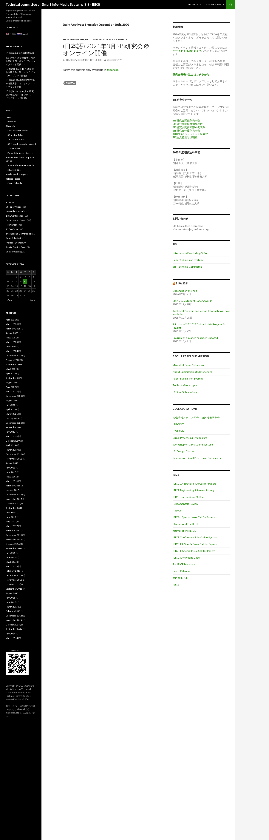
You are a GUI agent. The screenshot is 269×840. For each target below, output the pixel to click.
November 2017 (14, 499)
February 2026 (13, 328)
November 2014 (14, 620)
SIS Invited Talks (15, 135)
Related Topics (13, 178)
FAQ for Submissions (185, 392)
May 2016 (11, 561)
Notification (11, 224)
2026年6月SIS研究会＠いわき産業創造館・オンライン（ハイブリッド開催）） (20, 61)
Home (9, 117)
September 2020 (14, 427)
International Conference (18, 233)
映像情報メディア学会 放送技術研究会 (196, 417)
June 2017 (11, 517)
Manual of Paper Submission (189, 365)
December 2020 (14, 422)
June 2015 (11, 602)
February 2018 (13, 485)
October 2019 (13, 440)
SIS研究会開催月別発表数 (188, 123)
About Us (193, 4)
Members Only (213, 4)
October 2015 (13, 584)
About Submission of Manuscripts (192, 371)
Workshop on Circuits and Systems (193, 444)
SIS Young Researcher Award (21, 144)
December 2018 (14, 454)
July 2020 (10, 431)
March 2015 (12, 606)
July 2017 (10, 512)
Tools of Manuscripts (185, 385)
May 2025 (11, 337)
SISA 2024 (182, 283)
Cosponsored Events (16, 220)
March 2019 (12, 449)
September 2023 (14, 364)
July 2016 (10, 552)
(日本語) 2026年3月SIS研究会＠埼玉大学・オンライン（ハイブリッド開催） (20, 83)
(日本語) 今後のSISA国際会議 (20, 53)
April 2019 (11, 445)
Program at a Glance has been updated (195, 337)
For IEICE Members (184, 564)
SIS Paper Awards (73, 39)
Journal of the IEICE (184, 530)
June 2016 (11, 557)
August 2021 (12, 400)
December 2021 (14, 395)
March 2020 (12, 436)
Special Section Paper (16, 247)
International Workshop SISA (190, 253)
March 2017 (12, 526)
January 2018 (12, 490)
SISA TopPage (14, 169)
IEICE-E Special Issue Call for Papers (194, 550)
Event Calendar (15, 183)
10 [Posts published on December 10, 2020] (25, 281)
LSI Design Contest (184, 451)
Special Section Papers (17, 174)
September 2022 (14, 378)
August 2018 (12, 463)
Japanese (112, 69)
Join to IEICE (180, 577)
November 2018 (14, 458)
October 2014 (13, 624)
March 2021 (12, 413)
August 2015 (12, 593)
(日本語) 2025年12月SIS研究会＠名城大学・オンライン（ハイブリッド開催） (20, 94)
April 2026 (11, 319)
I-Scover (178, 510)
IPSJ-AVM (179, 431)
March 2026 (12, 324)
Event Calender (182, 571)
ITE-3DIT (178, 424)
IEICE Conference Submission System (195, 537)
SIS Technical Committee (187, 266)
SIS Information (13, 251)
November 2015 (14, 579)
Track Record (14, 148)
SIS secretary (114, 59)
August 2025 (12, 333)
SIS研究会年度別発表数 (186, 130)
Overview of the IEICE (186, 523)
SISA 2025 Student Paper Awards (192, 300)
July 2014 (10, 633)
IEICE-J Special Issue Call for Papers (194, 517)
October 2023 (13, 360)
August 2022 (12, 382)
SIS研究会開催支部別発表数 (189, 127)
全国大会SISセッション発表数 (190, 133)
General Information (16, 211)
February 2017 (13, 530)
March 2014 (12, 638)
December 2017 (14, 494)
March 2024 (12, 351)
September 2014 (14, 629)
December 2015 (14, 575)
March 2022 (12, 391)
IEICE (176, 584)
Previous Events (116, 39)
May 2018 (11, 476)
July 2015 (10, 597)
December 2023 (14, 355)
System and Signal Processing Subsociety (197, 458)
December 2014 (14, 615)
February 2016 (13, 570)
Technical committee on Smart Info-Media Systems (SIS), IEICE (53, 4)
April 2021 (11, 409)
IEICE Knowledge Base (186, 557)
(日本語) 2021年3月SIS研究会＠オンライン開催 (106, 49)
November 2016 (14, 539)
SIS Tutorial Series (16, 139)
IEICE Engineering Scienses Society (193, 490)
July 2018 (10, 467)
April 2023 (11, 373)
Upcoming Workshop (185, 290)
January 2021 (12, 418)
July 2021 (10, 404)
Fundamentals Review (185, 503)
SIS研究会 (70, 83)
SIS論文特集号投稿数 (185, 137)
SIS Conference (95, 39)
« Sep (9, 300)
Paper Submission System (188, 259)
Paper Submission (14, 238)
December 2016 (14, 535)
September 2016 (14, 548)
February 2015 (13, 611)
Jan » (32, 300)
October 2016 (13, 543)
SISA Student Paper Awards (20, 165)
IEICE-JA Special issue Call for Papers (194, 483)
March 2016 (12, 566)
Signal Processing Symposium (190, 437)
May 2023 (11, 369)
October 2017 (13, 503)
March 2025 (12, 342)
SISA (8, 202)
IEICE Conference (14, 215)
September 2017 (14, 508)
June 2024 (11, 346)
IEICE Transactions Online (188, 497)
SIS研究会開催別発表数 (186, 120)
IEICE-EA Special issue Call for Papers (195, 544)
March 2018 (12, 481)
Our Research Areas (17, 130)
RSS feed (11, 121)
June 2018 (11, 472)
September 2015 (14, 588)
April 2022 (11, 387)
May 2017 (11, 521)
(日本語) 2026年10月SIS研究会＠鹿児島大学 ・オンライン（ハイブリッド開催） (20, 72)
